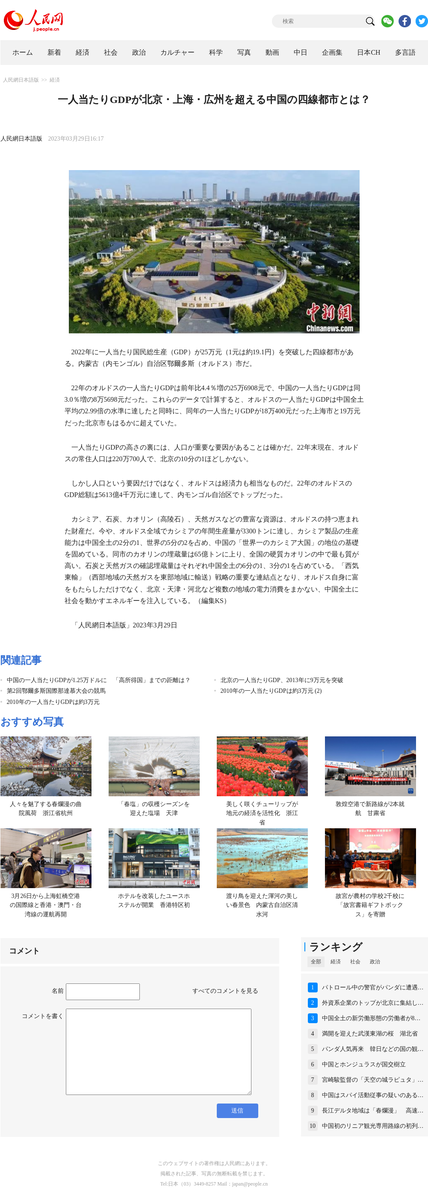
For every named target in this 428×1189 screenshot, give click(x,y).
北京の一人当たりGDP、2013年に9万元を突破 (282, 680)
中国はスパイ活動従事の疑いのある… (373, 1095)
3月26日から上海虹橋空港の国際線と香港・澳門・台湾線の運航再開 (46, 905)
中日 (300, 52)
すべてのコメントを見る (225, 991)
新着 (54, 52)
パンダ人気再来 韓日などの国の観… (373, 1049)
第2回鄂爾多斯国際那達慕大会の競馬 (56, 691)
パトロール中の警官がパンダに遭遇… (373, 987)
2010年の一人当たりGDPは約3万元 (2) (271, 691)
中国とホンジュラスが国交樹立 (364, 1064)
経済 (82, 52)
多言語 (405, 52)
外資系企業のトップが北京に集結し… (373, 1003)
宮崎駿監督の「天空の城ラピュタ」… (373, 1080)
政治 (139, 52)
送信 (237, 1110)
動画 (272, 52)
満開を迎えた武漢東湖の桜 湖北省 (370, 1033)
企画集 (332, 52)
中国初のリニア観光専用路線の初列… (373, 1126)
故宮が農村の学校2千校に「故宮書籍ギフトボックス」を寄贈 (370, 905)
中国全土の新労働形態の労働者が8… (371, 1018)
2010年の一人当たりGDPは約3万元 (53, 702)
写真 (244, 52)
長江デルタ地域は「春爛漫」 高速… (373, 1110)
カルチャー (177, 52)
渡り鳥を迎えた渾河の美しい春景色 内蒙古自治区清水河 (262, 905)
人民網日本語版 (21, 80)
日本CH (368, 52)
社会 (111, 52)
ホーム (22, 52)
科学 (216, 52)
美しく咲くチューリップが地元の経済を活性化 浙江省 (262, 813)
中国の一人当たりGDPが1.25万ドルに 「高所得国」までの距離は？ (99, 680)
